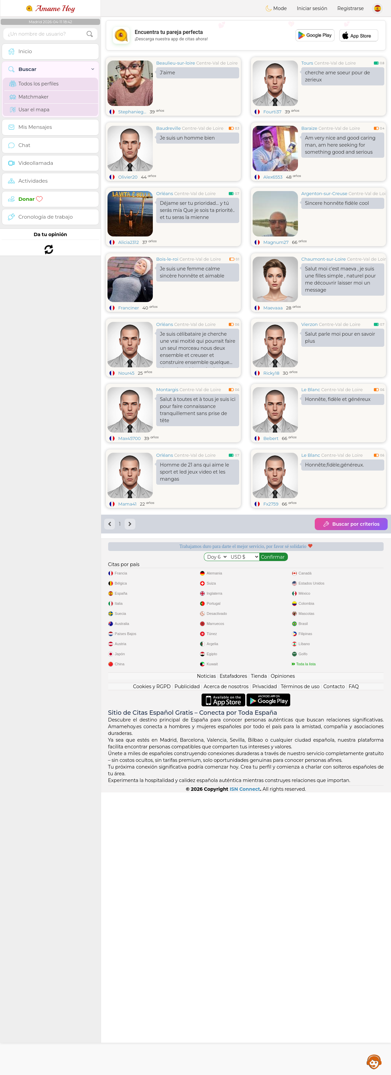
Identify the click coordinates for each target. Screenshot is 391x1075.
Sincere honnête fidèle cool (337, 203)
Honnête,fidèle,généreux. (334, 568)
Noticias (206, 959)
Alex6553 (273, 177)
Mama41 (127, 607)
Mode (276, 8)
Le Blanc (310, 441)
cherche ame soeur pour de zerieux (337, 76)
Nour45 (126, 425)
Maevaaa (273, 359)
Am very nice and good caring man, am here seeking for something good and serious (340, 145)
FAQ (354, 969)
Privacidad (264, 969)
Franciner (128, 359)
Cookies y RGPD (152, 969)
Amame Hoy (50, 8)
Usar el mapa (29, 109)
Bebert (270, 490)
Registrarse (350, 8)
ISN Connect (245, 1072)
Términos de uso (300, 969)
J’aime (167, 73)
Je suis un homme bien (187, 138)
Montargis (167, 441)
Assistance (374, 1061)
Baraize (309, 128)
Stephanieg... (132, 111)
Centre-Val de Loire (217, 63)
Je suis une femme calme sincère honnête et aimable (192, 324)
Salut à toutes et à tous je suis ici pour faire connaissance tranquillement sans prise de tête (197, 461)
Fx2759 (270, 607)
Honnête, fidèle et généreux (338, 451)
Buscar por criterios (351, 627)
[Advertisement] (246, 35)
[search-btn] (89, 34)
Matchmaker (29, 97)
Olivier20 (127, 177)
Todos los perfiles (33, 83)
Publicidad (187, 969)
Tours (307, 63)
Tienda (259, 959)
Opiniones (283, 959)
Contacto (334, 969)
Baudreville (168, 128)
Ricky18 (271, 425)
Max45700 (129, 490)
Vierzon (309, 376)
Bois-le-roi (167, 310)
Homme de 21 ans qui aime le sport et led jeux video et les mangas (194, 575)
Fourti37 (272, 111)
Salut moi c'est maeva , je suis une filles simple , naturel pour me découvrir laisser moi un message (340, 331)
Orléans (164, 193)
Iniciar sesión (312, 8)
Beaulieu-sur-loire (175, 63)
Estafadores (233, 959)
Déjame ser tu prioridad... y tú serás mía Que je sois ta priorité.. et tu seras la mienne (197, 210)
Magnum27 (276, 242)
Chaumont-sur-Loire (323, 310)
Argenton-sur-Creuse (324, 193)
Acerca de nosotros (226, 969)
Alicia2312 (128, 242)
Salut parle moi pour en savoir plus (340, 389)
